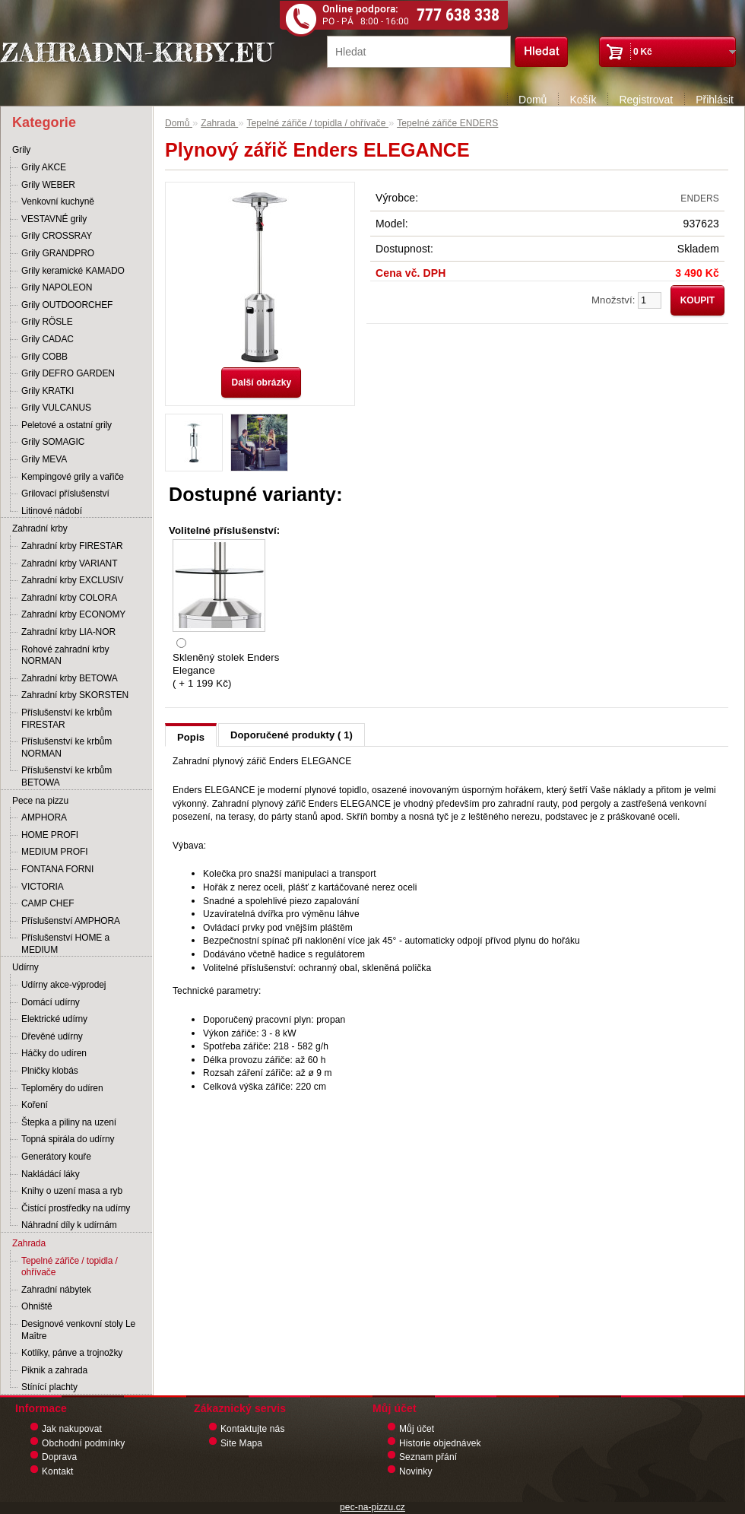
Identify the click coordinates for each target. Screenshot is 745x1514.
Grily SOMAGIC (52, 441)
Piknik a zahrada (54, 1370)
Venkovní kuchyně (57, 201)
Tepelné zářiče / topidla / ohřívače (69, 1266)
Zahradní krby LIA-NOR (68, 632)
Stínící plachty (49, 1387)
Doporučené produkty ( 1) (291, 735)
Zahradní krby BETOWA (69, 678)
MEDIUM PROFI (54, 851)
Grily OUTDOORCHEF (67, 305)
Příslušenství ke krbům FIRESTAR (66, 718)
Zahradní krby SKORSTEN (74, 695)
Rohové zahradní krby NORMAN (65, 655)
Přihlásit (715, 100)
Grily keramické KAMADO (73, 270)
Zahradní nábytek (56, 1289)
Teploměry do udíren (62, 1088)
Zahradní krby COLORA (69, 597)
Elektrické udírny (54, 1019)
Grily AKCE (43, 167)
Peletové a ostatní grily (66, 425)
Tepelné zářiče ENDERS (447, 123)
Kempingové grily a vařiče (72, 476)
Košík (582, 100)
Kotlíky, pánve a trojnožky (71, 1352)
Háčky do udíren (54, 1053)
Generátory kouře (56, 1156)
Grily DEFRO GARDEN (68, 373)
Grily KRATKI (47, 391)
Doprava (59, 1457)
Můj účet (416, 1429)
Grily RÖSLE (47, 321)
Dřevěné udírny (52, 1036)
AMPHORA (44, 817)
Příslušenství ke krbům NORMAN (66, 747)
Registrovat (646, 100)
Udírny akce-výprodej (63, 984)
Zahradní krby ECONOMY (73, 614)
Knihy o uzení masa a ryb (71, 1190)
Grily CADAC (47, 339)
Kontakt (58, 1471)
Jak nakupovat (72, 1429)
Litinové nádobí (51, 511)
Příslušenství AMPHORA (70, 921)
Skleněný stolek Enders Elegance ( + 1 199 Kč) (226, 670)
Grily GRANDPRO (57, 253)
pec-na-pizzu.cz (372, 1507)
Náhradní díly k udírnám (69, 1225)
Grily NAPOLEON (56, 287)
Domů (532, 100)
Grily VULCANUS (56, 407)
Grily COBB (44, 356)
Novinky (416, 1471)
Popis (190, 737)
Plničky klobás (49, 1070)
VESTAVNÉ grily (54, 219)
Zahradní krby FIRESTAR (72, 546)
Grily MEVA (44, 459)
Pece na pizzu (40, 800)
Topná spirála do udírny (67, 1139)
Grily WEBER (48, 184)
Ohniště (36, 1306)
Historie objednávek (440, 1443)
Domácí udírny (50, 1002)
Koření (34, 1105)
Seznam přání (428, 1457)
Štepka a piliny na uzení (68, 1122)
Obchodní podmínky (83, 1443)
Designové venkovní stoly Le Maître (78, 1330)
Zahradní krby (40, 528)
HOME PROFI (49, 835)
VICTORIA (42, 886)
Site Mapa (241, 1443)
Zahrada (29, 1243)
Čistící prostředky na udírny (75, 1208)
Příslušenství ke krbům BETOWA (66, 776)
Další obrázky (261, 382)
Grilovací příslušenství (65, 493)
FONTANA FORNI (57, 869)
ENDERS (699, 198)
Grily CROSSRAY (56, 235)
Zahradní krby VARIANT (69, 563)
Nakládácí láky (50, 1174)
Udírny (25, 967)
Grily (21, 149)
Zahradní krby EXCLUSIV (72, 580)
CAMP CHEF (47, 903)
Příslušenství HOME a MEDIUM (65, 943)
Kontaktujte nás (252, 1429)
